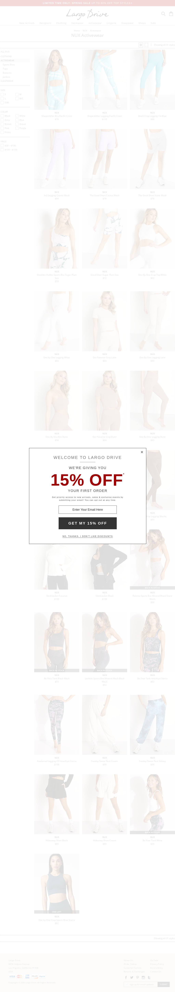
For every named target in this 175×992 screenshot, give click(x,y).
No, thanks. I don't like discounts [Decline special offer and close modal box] (88, 536)
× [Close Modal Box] (142, 452)
